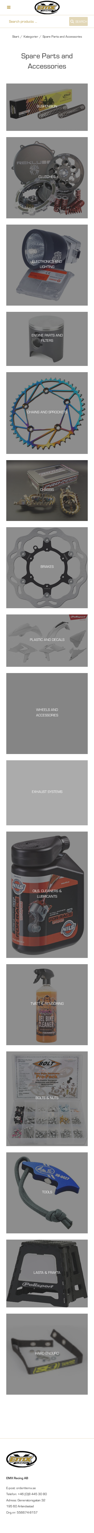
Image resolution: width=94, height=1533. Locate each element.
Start (15, 36)
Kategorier (31, 36)
